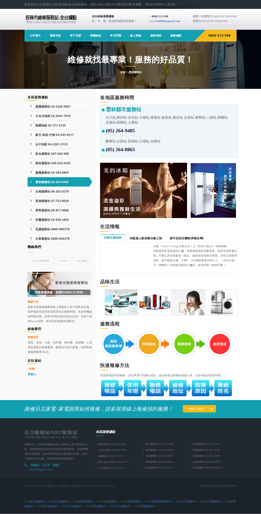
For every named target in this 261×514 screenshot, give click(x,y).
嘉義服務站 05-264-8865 (49, 172)
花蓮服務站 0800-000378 (50, 229)
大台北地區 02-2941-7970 (50, 115)
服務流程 (155, 35)
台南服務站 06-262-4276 (49, 191)
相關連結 (95, 35)
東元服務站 (37, 501)
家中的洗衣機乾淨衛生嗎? (187, 238)
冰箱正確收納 (113, 237)
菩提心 (32, 374)
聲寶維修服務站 (161, 501)
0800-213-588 (220, 36)
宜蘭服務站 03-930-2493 (49, 219)
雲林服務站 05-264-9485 (49, 181)
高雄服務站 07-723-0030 (49, 200)
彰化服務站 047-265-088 (49, 153)
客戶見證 (75, 35)
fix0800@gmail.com (168, 21)
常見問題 (115, 35)
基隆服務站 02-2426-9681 (50, 106)
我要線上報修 (201, 408)
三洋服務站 (189, 501)
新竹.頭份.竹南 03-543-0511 (52, 134)
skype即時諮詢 (40, 260)
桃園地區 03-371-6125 (48, 125)
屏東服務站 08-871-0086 (49, 210)
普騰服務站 (147, 506)
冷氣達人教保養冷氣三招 (145, 238)
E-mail (63, 260)
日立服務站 (61, 501)
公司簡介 (35, 35)
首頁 (122, 72)
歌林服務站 (86, 501)
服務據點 (176, 35)
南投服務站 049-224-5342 (50, 163)
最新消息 (55, 35)
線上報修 (135, 35)
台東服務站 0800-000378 (50, 238)
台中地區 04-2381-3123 (49, 144)
